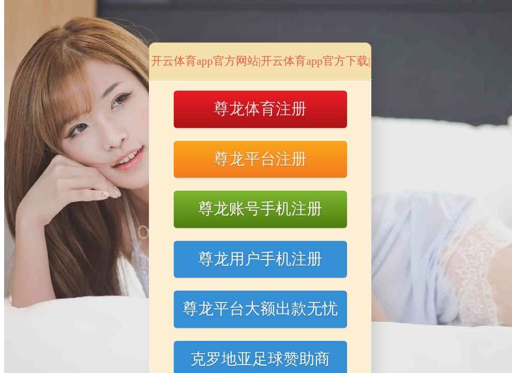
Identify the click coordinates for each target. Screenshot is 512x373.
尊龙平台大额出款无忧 (260, 308)
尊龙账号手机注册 (260, 208)
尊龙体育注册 (260, 108)
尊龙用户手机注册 (260, 258)
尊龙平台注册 (260, 158)
